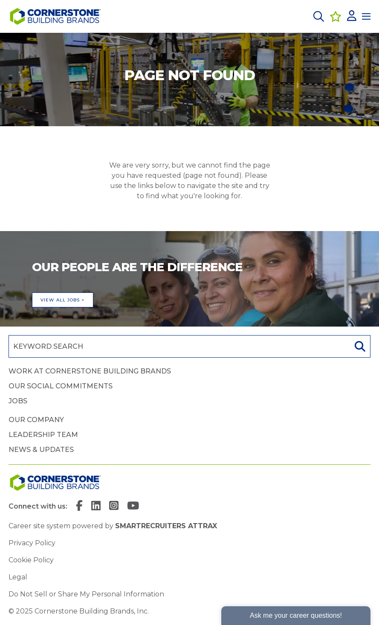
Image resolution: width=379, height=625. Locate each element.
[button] (318, 16)
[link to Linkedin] (96, 506)
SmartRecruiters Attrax (166, 526)
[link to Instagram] (114, 506)
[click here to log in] (351, 16)
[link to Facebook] (79, 506)
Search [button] (359, 346)
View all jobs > (63, 300)
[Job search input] (178, 346)
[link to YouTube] (133, 506)
